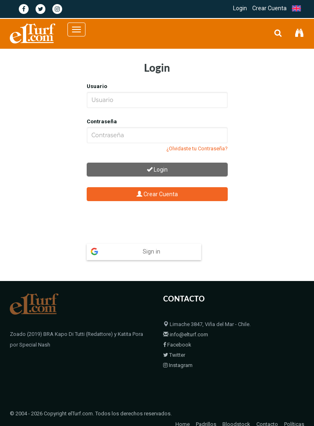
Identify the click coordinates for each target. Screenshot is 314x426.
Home (182, 408)
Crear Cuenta (269, 8)
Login (240, 8)
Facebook (177, 329)
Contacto (267, 408)
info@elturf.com (185, 318)
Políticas (294, 408)
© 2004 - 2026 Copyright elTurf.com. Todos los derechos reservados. (91, 397)
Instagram (178, 349)
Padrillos (206, 408)
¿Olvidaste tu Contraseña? (197, 148)
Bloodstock (236, 408)
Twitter (174, 339)
